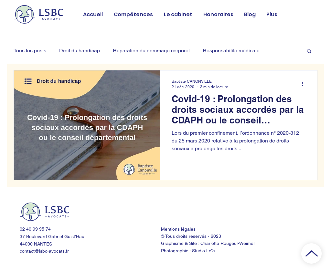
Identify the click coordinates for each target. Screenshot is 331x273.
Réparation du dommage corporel (151, 50)
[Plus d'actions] (304, 84)
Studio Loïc (203, 250)
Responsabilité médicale (231, 50)
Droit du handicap (79, 50)
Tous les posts (30, 50)
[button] (309, 51)
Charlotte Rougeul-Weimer (227, 243)
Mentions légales (178, 229)
